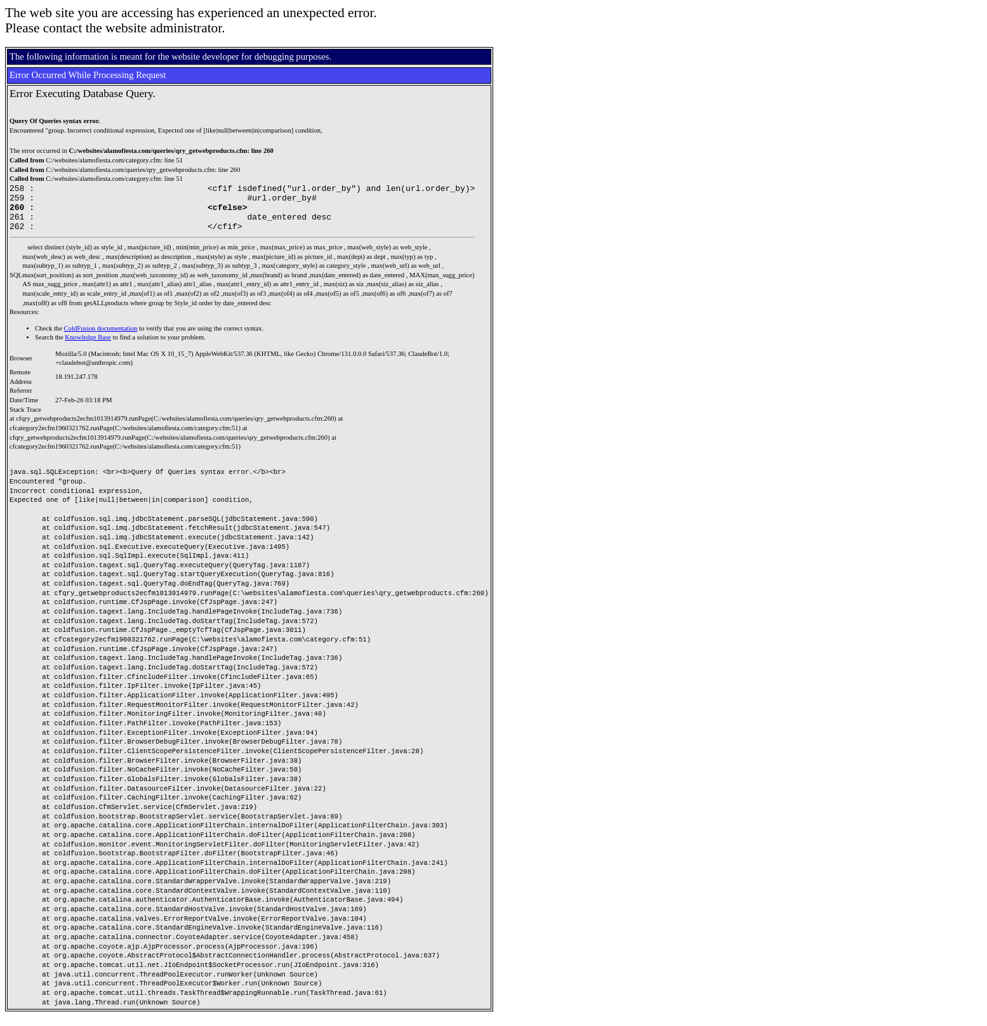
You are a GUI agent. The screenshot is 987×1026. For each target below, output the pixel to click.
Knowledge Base (88, 346)
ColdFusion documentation (101, 337)
